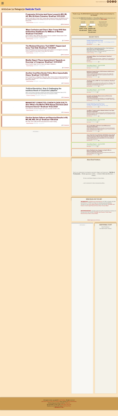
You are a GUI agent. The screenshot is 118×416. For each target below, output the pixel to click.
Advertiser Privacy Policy (47, 401)
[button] (3, 3)
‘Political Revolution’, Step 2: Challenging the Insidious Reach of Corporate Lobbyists (43, 89)
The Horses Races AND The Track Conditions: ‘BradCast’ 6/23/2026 (101, 81)
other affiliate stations (93, 204)
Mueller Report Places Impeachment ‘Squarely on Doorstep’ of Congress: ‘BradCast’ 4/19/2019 (45, 61)
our (103, 18)
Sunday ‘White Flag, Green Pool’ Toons (96, 104)
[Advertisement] (36, 143)
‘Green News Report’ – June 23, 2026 (96, 89)
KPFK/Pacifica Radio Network (95, 201)
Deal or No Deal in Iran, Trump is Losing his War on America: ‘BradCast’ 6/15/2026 (99, 150)
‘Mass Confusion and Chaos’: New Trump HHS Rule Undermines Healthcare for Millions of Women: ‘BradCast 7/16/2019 (46, 32)
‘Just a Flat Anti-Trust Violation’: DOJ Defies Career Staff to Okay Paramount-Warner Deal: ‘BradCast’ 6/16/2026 (101, 135)
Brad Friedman (29, 22)
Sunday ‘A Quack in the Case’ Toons (95, 40)
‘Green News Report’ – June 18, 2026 (96, 119)
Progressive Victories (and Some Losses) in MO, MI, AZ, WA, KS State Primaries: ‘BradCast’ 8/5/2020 (46, 15)
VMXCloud (67, 403)
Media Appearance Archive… (89, 174)
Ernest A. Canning (30, 95)
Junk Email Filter (67, 406)
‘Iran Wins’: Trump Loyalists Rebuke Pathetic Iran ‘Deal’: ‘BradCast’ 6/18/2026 (100, 111)
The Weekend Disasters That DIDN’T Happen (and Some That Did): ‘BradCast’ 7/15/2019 (46, 47)
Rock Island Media (72, 401)
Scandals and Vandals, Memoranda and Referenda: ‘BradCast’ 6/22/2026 (99, 96)
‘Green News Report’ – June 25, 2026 (96, 65)
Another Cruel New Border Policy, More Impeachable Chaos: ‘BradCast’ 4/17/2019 (47, 74)
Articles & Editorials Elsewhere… (105, 174)
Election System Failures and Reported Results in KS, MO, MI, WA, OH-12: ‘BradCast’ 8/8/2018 (47, 119)
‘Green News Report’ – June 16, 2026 (96, 144)
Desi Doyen (89, 67)
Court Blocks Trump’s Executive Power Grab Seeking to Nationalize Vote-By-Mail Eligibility (100, 48)
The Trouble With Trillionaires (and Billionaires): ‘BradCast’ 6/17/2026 (99, 126)
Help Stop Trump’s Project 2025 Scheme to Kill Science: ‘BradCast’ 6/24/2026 (100, 72)
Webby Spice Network (66, 404)
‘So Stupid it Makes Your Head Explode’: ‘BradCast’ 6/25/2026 (99, 57)
